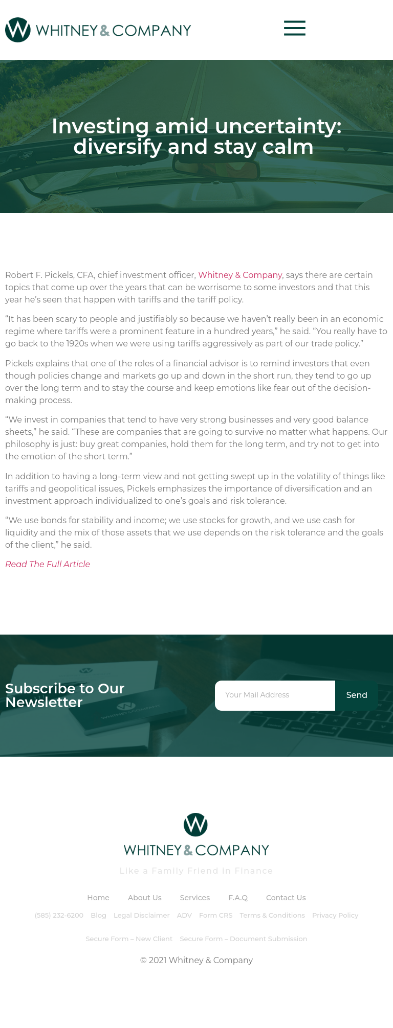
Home (98, 897)
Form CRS (216, 915)
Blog (98, 915)
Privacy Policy (335, 915)
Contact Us (286, 897)
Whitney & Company (240, 275)
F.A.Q (238, 897)
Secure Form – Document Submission (243, 938)
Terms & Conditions (272, 915)
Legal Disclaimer (142, 915)
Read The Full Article (47, 564)
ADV (184, 915)
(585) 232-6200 (59, 915)
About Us (145, 897)
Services (195, 897)
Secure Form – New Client (128, 938)
